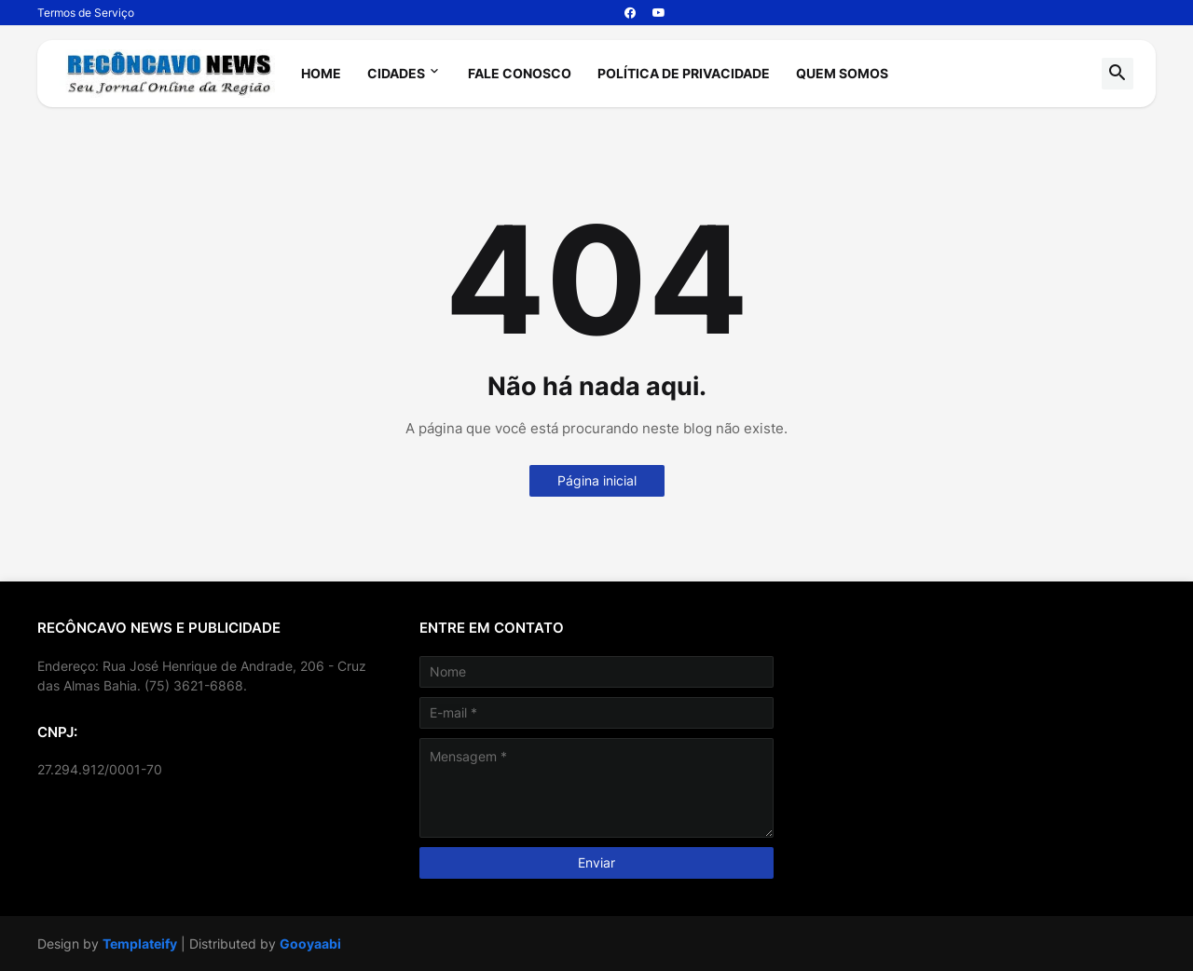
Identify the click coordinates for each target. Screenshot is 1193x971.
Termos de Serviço (85, 13)
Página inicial (597, 480)
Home (321, 73)
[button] (1117, 73)
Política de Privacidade (683, 73)
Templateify (140, 943)
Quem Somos (842, 73)
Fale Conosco (519, 73)
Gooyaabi (310, 943)
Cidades (396, 73)
